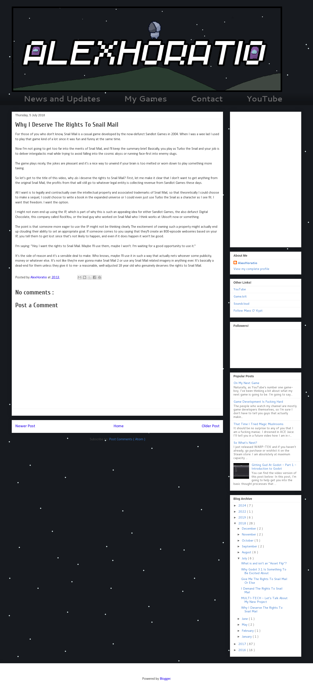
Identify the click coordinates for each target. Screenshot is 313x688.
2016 (242, 650)
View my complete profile (251, 269)
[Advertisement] (265, 178)
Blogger (165, 679)
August (247, 552)
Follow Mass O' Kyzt (248, 310)
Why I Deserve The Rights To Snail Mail (262, 609)
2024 (242, 505)
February (248, 630)
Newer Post (25, 426)
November (249, 534)
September (250, 546)
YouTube (264, 98)
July (245, 558)
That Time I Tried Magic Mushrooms (258, 424)
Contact (207, 98)
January (247, 636)
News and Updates (62, 98)
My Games (145, 98)
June (245, 619)
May (245, 624)
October (248, 540)
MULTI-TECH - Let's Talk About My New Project (264, 600)
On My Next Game (246, 383)
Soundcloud (241, 303)
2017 (242, 644)
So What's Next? (245, 442)
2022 (242, 511)
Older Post (211, 426)
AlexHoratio (247, 263)
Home (118, 426)
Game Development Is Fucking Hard (258, 401)
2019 (242, 517)
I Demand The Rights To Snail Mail (261, 590)
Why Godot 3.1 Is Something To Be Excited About (263, 571)
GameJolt (240, 296)
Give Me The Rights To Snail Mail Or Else (264, 581)
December (249, 528)
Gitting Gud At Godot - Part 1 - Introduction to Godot (273, 467)
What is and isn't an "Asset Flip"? (264, 563)
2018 (242, 523)
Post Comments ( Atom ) (127, 439)
